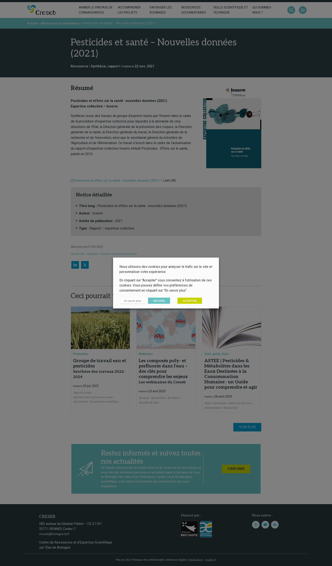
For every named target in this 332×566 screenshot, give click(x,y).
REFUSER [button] (156, 300)
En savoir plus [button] (131, 300)
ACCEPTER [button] (187, 300)
